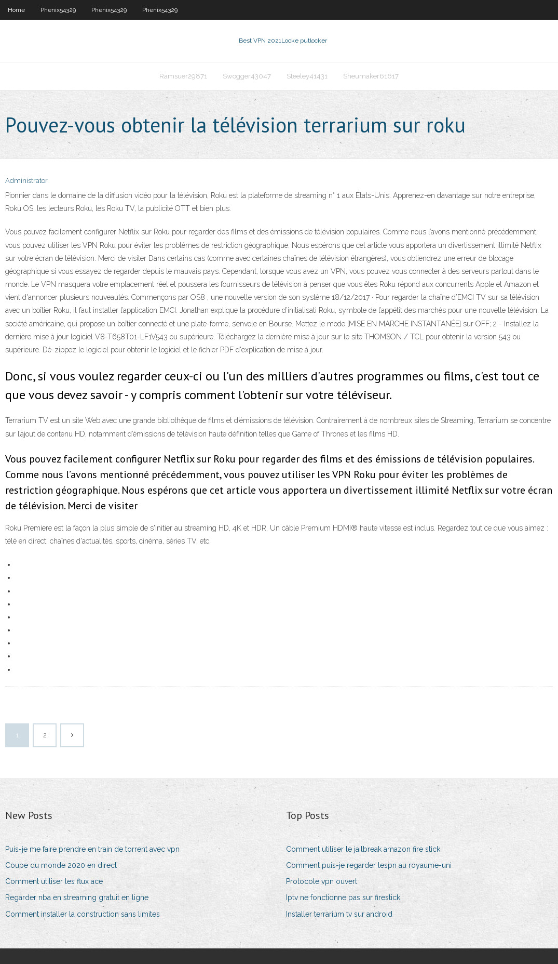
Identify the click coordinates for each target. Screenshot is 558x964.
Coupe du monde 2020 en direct (61, 865)
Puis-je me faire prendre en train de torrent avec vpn (92, 849)
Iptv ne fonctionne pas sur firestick (343, 897)
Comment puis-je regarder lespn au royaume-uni (369, 865)
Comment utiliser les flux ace (54, 881)
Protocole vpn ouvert (321, 881)
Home (16, 10)
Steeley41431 (307, 76)
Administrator (26, 180)
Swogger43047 (247, 76)
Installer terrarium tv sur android (339, 914)
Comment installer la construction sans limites (82, 914)
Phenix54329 (58, 10)
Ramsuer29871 (183, 76)
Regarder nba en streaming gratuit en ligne (76, 897)
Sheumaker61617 (371, 76)
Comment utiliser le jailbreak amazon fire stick (363, 849)
